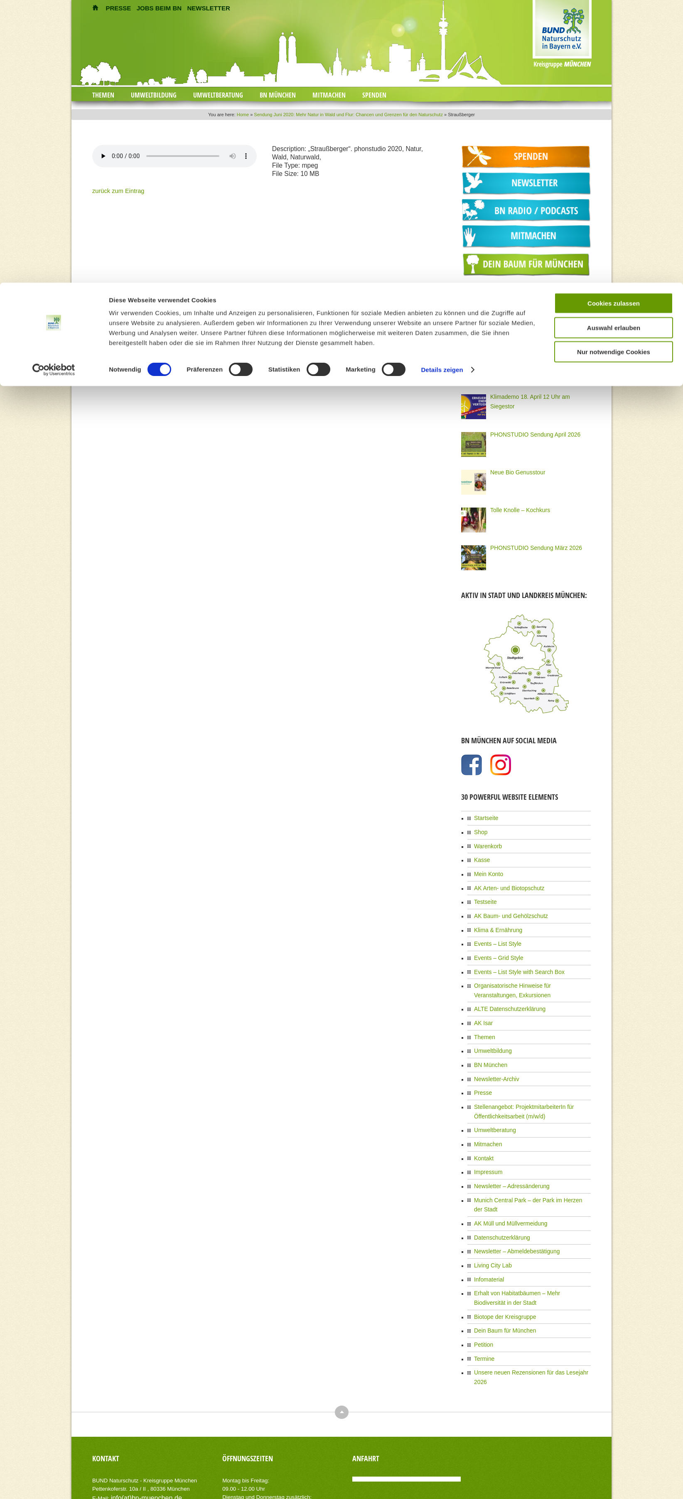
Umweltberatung (492, 1101)
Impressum (486, 1140)
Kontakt (482, 1127)
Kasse (481, 853)
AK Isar (482, 1003)
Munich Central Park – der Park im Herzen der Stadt (531, 1166)
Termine (483, 1303)
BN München (488, 1042)
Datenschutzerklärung (498, 1191)
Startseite (484, 815)
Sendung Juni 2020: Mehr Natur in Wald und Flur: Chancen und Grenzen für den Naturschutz (348, 114)
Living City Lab (490, 1217)
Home (243, 114)
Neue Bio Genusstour (514, 469)
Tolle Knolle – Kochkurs (516, 507)
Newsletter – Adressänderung (506, 1153)
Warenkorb (486, 840)
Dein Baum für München (501, 1277)
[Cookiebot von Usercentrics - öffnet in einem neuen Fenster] (53, 87)
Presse (481, 1067)
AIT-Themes (158, 1486)
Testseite (484, 892)
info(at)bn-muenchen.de (140, 1430)
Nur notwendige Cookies (613, 69)
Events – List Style (494, 930)
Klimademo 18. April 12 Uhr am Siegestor (536, 394)
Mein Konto (486, 866)
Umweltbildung (490, 1029)
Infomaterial (487, 1230)
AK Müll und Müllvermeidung (506, 1179)
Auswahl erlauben (613, 45)
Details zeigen (442, 86)
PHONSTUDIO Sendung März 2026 (530, 545)
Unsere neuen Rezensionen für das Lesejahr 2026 (529, 1315)
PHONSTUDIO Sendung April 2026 (529, 432)
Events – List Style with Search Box (513, 956)
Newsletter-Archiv (493, 1054)
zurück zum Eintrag (113, 190)
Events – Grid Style (495, 943)
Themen (483, 1016)
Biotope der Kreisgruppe (501, 1264)
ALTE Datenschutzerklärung (505, 990)
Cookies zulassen (613, 20)
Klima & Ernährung (495, 917)
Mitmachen (486, 1114)
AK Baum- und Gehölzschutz (506, 905)
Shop (480, 827)
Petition (482, 1290)
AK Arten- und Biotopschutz (504, 879)
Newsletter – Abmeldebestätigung (511, 1204)
